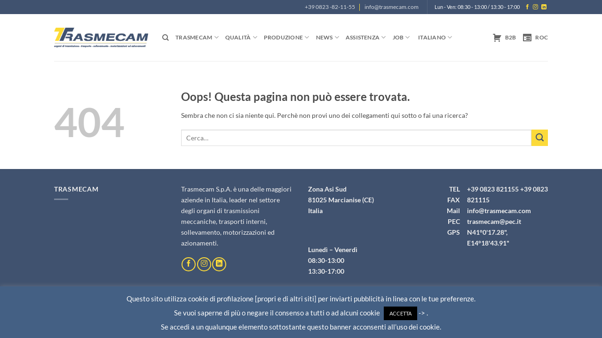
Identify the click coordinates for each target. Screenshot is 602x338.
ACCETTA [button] (400, 313)
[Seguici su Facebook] (527, 7)
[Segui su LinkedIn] (544, 7)
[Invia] (539, 138)
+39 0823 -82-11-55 (330, 7)
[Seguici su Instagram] (535, 7)
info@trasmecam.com (391, 7)
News (327, 37)
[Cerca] (165, 37)
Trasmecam (197, 37)
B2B (504, 37)
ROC (535, 37)
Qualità (241, 37)
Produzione (286, 37)
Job (401, 37)
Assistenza (366, 37)
